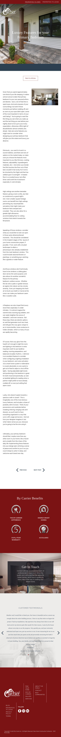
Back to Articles (30, 78)
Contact (38, 690)
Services (28, 699)
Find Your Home (27, 688)
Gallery (28, 696)
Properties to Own (32, 2)
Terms (8, 716)
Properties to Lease (51, 2)
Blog (8, 705)
